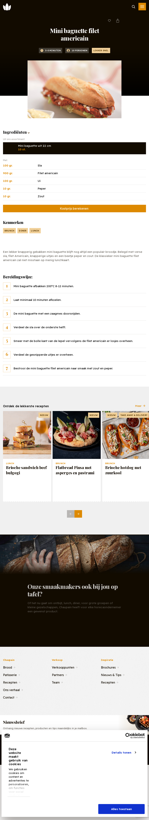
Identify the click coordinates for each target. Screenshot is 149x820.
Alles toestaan (121, 809)
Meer (140, 408)
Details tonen (121, 752)
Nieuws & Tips (111, 674)
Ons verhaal (11, 689)
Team (56, 682)
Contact (8, 697)
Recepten (10, 682)
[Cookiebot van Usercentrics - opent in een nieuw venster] (128, 736)
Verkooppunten (63, 667)
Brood (7, 667)
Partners (58, 674)
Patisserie (10, 674)
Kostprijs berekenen (74, 208)
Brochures (108, 667)
